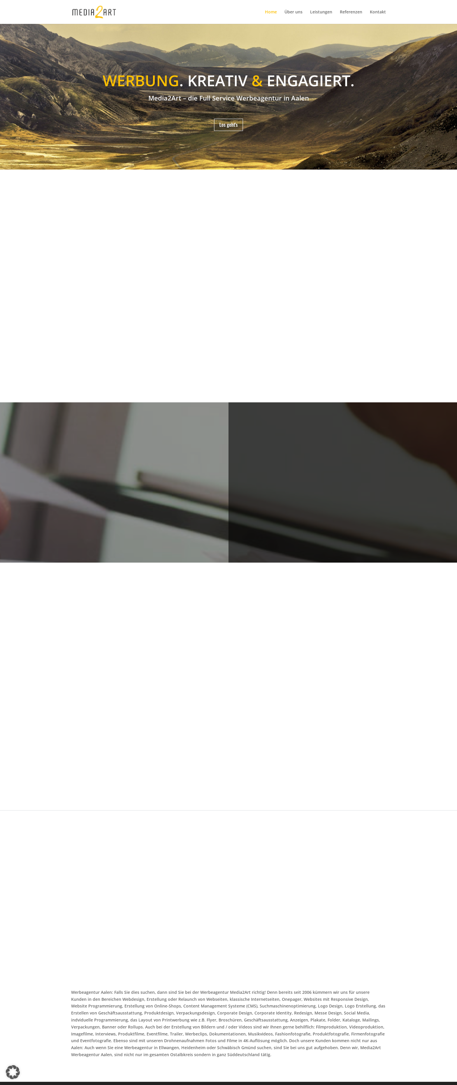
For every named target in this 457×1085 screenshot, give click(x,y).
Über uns (293, 12)
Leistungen (321, 12)
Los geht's (229, 125)
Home (271, 12)
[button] (13, 1072)
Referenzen (351, 12)
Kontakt (378, 12)
